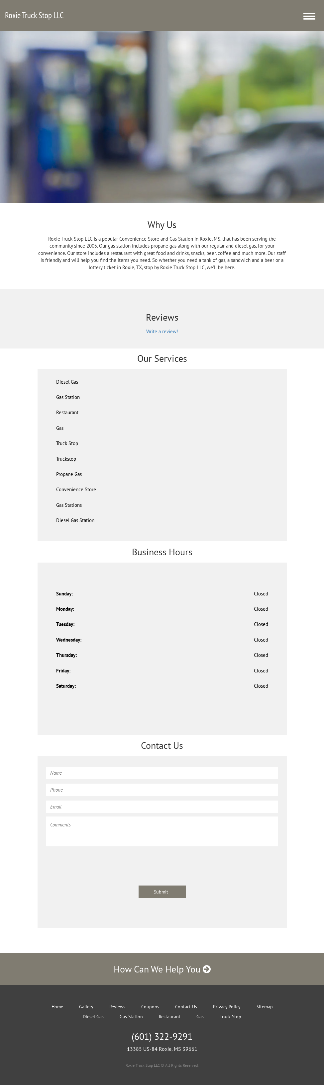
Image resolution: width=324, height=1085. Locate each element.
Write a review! (162, 331)
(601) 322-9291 (162, 1036)
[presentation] (96, 863)
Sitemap (265, 1007)
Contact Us (186, 1007)
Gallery (86, 1007)
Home (57, 1007)
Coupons (150, 1007)
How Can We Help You (162, 969)
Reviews (117, 1007)
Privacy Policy (227, 1007)
